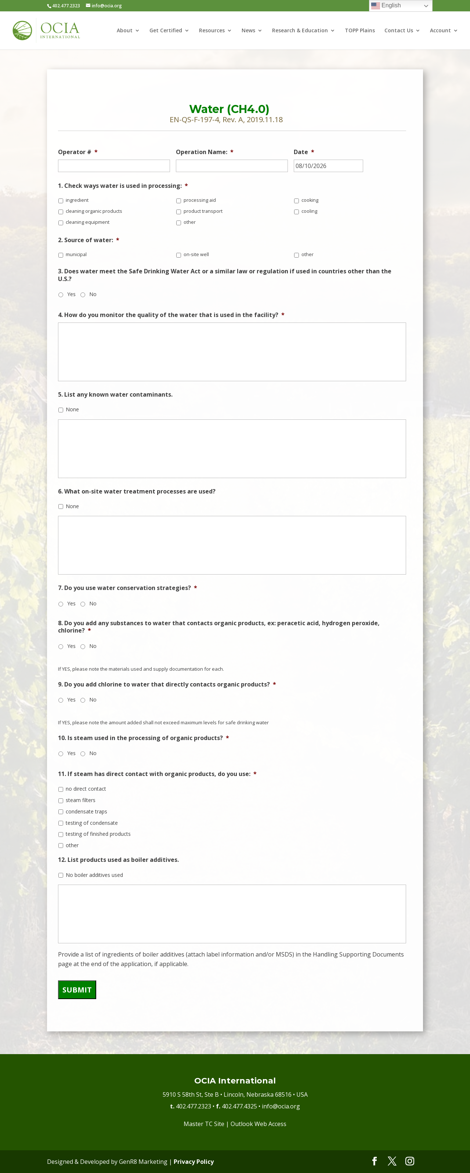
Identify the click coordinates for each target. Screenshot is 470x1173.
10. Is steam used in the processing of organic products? (143, 738)
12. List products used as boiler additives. (118, 860)
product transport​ (203, 211)
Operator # (78, 152)
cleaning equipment (87, 222)
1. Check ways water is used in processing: (123, 186)
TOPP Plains (360, 31)
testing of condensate (92, 822)
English (386, 5)
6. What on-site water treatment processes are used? (137, 491)
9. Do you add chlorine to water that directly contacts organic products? (167, 684)
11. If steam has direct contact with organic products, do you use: (157, 774)
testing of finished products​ (98, 833)
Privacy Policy (194, 1162)
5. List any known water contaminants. (115, 394)
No (93, 294)
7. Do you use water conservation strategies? (127, 588)
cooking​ (309, 200)
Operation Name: (205, 152)
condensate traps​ (86, 811)
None (72, 409)
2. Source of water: (88, 240)
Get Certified (165, 31)
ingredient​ (77, 200)
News (248, 31)
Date (304, 152)
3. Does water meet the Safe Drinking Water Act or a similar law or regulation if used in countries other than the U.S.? (224, 275)
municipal (76, 254)
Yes (71, 294)
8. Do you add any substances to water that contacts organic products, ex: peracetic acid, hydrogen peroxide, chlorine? (219, 627)
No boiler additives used (94, 874)
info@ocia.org (281, 1106)
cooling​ (309, 211)
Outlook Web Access (258, 1124)
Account (440, 31)
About (125, 31)
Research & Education (300, 31)
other (190, 222)
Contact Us (398, 31)
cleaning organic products (94, 211)
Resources (212, 31)
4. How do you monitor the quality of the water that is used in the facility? (171, 315)
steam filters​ (80, 800)
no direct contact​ (86, 788)
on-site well (196, 254)
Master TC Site (204, 1124)
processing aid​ (200, 200)
